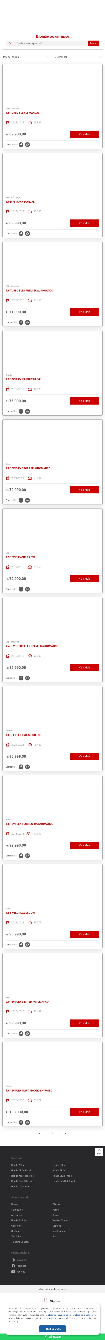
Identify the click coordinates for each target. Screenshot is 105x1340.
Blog (54, 1236)
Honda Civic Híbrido (21, 1181)
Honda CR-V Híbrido (21, 1170)
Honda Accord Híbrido (22, 1176)
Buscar (93, 43)
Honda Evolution (19, 1220)
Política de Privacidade (57, 1314)
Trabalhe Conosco (20, 1242)
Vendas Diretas (60, 1220)
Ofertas (56, 1204)
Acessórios (16, 1215)
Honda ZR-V (58, 1170)
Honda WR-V (17, 1165)
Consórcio (16, 1226)
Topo (99, 1151)
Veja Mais (84, 134)
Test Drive (16, 1236)
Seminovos (17, 1209)
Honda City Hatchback (63, 1181)
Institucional (58, 1231)
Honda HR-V (58, 1165)
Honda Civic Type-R (62, 1176)
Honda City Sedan (20, 1186)
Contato (15, 1231)
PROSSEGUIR (53, 1328)
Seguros (56, 1226)
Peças (55, 1209)
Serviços (56, 1215)
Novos (14, 1204)
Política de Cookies (82, 1314)
